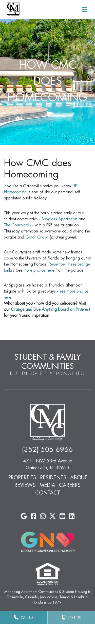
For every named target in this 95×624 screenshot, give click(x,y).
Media (47, 485)
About (78, 477)
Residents (53, 477)
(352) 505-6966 (47, 449)
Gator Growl (36, 237)
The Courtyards (17, 225)
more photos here (39, 270)
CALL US (23, 617)
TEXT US (71, 617)
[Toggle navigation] (84, 9)
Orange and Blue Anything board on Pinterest (50, 309)
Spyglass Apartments (60, 219)
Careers (70, 485)
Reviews (25, 485)
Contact (47, 492)
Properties (22, 477)
